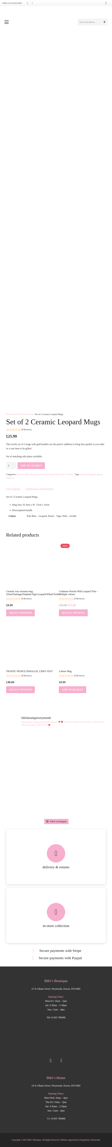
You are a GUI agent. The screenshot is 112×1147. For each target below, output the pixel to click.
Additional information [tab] (39, 489)
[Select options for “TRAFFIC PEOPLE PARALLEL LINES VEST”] (20, 689)
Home (8, 414)
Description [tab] (13, 489)
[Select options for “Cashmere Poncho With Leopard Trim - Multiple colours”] (73, 612)
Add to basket (31, 465)
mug (90, 474)
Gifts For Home (26, 414)
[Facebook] (32, 3)
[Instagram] (27, 3)
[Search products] (92, 22)
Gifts (15, 414)
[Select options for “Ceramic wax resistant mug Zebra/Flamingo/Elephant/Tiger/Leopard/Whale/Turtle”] (20, 612)
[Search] (104, 22)
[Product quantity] (11, 465)
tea (12, 478)
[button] (39, 22)
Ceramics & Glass (45, 474)
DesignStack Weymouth (89, 1140)
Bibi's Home (30, 474)
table (8, 478)
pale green (97, 474)
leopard (83, 474)
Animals (20, 474)
